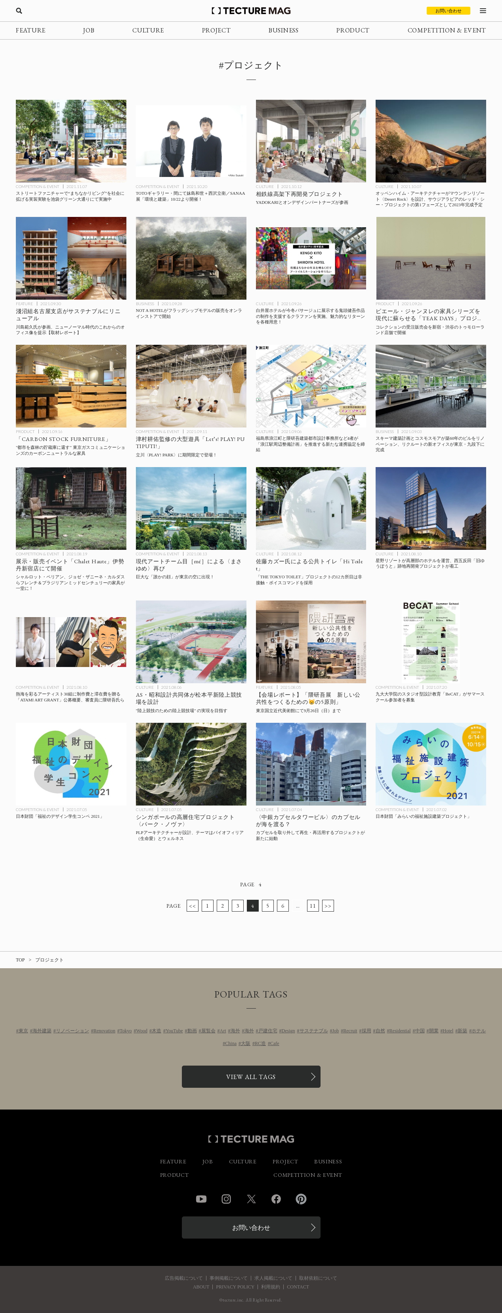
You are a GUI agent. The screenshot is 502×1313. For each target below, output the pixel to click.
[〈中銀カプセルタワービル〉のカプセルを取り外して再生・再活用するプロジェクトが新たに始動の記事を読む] (311, 764)
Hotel (448, 1030)
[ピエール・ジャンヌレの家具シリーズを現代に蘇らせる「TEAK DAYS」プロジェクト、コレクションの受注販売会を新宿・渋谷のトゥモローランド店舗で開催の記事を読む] (431, 258)
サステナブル (314, 1030)
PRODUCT (353, 30)
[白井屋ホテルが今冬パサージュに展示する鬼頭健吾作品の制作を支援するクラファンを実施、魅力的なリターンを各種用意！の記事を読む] (311, 258)
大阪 (245, 1043)
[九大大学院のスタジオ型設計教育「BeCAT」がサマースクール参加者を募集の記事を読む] (431, 641)
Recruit (350, 1030)
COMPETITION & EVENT (447, 30)
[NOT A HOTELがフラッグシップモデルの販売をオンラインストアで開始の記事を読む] (191, 258)
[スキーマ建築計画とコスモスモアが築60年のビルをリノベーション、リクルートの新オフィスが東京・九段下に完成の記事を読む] (431, 386)
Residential (400, 1030)
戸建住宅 (267, 1030)
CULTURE (148, 30)
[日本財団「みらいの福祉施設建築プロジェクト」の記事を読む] (431, 764)
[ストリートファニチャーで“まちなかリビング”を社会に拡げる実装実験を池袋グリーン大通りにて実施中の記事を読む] (71, 141)
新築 (462, 1030)
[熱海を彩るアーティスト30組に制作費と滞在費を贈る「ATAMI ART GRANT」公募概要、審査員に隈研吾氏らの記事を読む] (71, 641)
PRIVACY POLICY (235, 1286)
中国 (420, 1030)
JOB (88, 30)
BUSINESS (284, 30)
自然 (380, 1030)
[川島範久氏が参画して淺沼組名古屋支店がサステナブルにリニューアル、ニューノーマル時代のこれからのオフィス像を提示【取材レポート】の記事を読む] (71, 258)
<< (192, 905)
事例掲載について (229, 1278)
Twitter (251, 1199)
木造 (156, 1030)
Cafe (274, 1043)
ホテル (478, 1030)
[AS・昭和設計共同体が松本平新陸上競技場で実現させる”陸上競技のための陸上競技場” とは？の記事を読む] (191, 641)
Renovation (104, 1030)
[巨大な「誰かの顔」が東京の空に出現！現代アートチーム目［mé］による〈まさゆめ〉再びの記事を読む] (191, 508)
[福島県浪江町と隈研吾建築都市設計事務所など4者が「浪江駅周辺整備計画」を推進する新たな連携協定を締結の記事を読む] (311, 386)
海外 (235, 1030)
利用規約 (270, 1286)
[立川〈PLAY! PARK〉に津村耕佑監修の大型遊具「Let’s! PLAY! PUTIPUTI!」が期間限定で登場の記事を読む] (191, 386)
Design (288, 1030)
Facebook (276, 1199)
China (231, 1043)
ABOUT (201, 1286)
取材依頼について (318, 1278)
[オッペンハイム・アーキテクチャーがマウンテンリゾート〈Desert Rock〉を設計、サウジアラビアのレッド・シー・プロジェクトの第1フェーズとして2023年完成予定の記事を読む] (431, 141)
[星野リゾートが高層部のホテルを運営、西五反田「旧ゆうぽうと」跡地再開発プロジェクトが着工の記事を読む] (431, 508)
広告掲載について (184, 1278)
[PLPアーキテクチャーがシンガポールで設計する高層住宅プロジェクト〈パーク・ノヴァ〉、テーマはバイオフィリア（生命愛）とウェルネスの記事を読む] (191, 764)
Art (223, 1030)
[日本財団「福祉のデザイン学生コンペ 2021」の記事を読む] (71, 764)
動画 (192, 1030)
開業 (434, 1030)
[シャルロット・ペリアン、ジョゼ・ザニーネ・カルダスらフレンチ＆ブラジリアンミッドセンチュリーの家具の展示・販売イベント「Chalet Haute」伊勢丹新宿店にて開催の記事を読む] (71, 508)
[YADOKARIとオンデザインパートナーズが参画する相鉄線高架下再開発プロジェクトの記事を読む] (311, 141)
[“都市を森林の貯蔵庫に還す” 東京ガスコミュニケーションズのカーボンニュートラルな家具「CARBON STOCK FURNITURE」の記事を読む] (71, 386)
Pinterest (301, 1199)
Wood (141, 1030)
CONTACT (298, 1286)
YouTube (174, 1030)
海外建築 (42, 1030)
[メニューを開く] (483, 11)
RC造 (260, 1043)
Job (335, 1030)
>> (327, 905)
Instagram (226, 1199)
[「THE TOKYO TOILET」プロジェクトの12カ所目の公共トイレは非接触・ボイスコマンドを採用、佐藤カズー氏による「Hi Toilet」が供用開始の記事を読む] (311, 508)
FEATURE (31, 30)
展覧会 (208, 1030)
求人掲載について (273, 1278)
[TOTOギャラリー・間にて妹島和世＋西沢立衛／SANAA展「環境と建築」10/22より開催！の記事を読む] (191, 141)
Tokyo (126, 1030)
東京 (23, 1030)
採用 (366, 1030)
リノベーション (72, 1030)
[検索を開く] (19, 11)
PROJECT (216, 30)
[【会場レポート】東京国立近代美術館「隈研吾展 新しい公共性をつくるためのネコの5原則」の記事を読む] (311, 641)
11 (313, 905)
